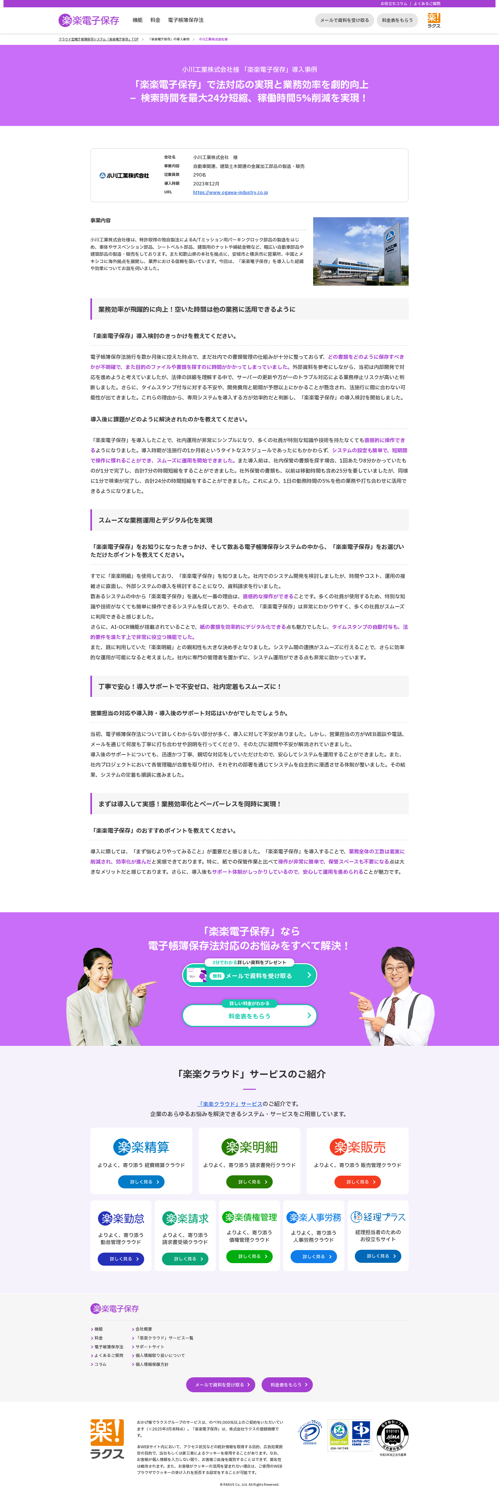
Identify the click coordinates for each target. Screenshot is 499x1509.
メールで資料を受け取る (344, 20)
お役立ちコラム (394, 4)
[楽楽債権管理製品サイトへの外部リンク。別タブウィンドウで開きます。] (249, 1240)
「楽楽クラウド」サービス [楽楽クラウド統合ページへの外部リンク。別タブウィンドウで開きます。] (230, 1105)
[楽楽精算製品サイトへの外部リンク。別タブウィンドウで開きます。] (141, 1164)
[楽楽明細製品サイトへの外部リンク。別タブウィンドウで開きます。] (249, 1164)
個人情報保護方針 (157, 1376)
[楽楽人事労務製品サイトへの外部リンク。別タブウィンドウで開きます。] (313, 1241)
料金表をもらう (397, 20)
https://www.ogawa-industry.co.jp (230, 192)
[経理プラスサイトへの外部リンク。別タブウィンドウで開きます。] (378, 1240)
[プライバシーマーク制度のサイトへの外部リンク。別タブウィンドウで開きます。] (310, 1443)
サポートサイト (154, 1356)
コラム (101, 1376)
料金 (155, 20)
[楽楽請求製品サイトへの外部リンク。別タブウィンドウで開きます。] (185, 1242)
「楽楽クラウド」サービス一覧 (170, 1347)
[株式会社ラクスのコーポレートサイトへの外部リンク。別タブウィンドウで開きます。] (101, 1443)
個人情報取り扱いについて (166, 1366)
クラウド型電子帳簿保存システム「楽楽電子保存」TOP (98, 39)
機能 (137, 20)
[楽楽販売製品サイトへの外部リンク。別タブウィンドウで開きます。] (358, 1164)
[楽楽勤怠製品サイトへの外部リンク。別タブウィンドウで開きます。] (120, 1242)
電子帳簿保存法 (186, 20)
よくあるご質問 (427, 4)
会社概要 (148, 1338)
